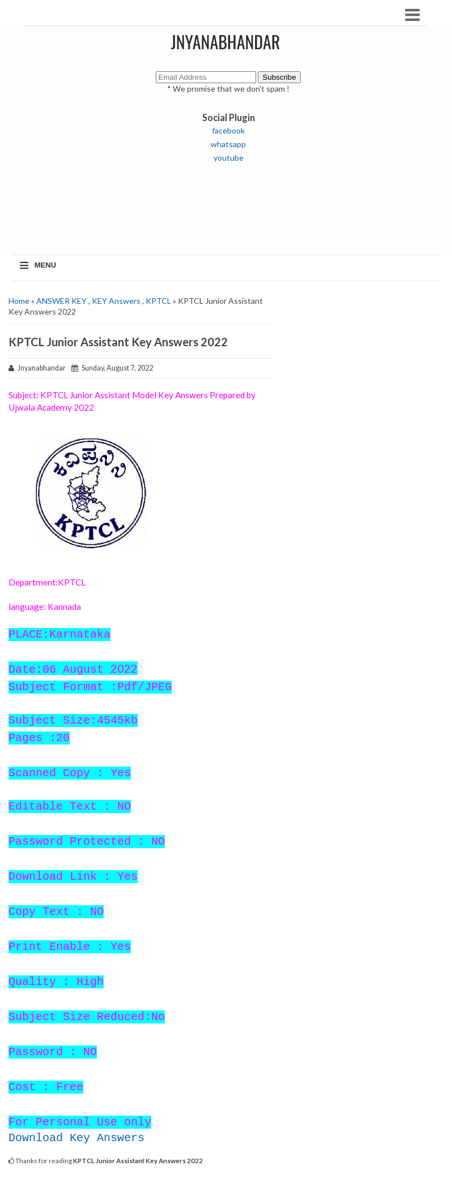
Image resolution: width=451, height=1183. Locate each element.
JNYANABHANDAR (225, 41)
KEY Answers (116, 301)
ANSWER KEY (61, 301)
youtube (229, 157)
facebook (228, 130)
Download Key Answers (76, 1138)
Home (18, 301)
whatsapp (228, 144)
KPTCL (158, 301)
